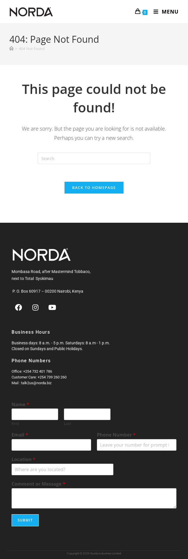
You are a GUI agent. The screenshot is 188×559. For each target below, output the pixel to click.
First (15, 423)
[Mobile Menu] (164, 11)
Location (23, 460)
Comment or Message (38, 484)
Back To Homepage (94, 187)
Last (67, 423)
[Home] (11, 48)
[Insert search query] (94, 158)
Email (20, 435)
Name (20, 405)
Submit (25, 520)
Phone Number (116, 435)
